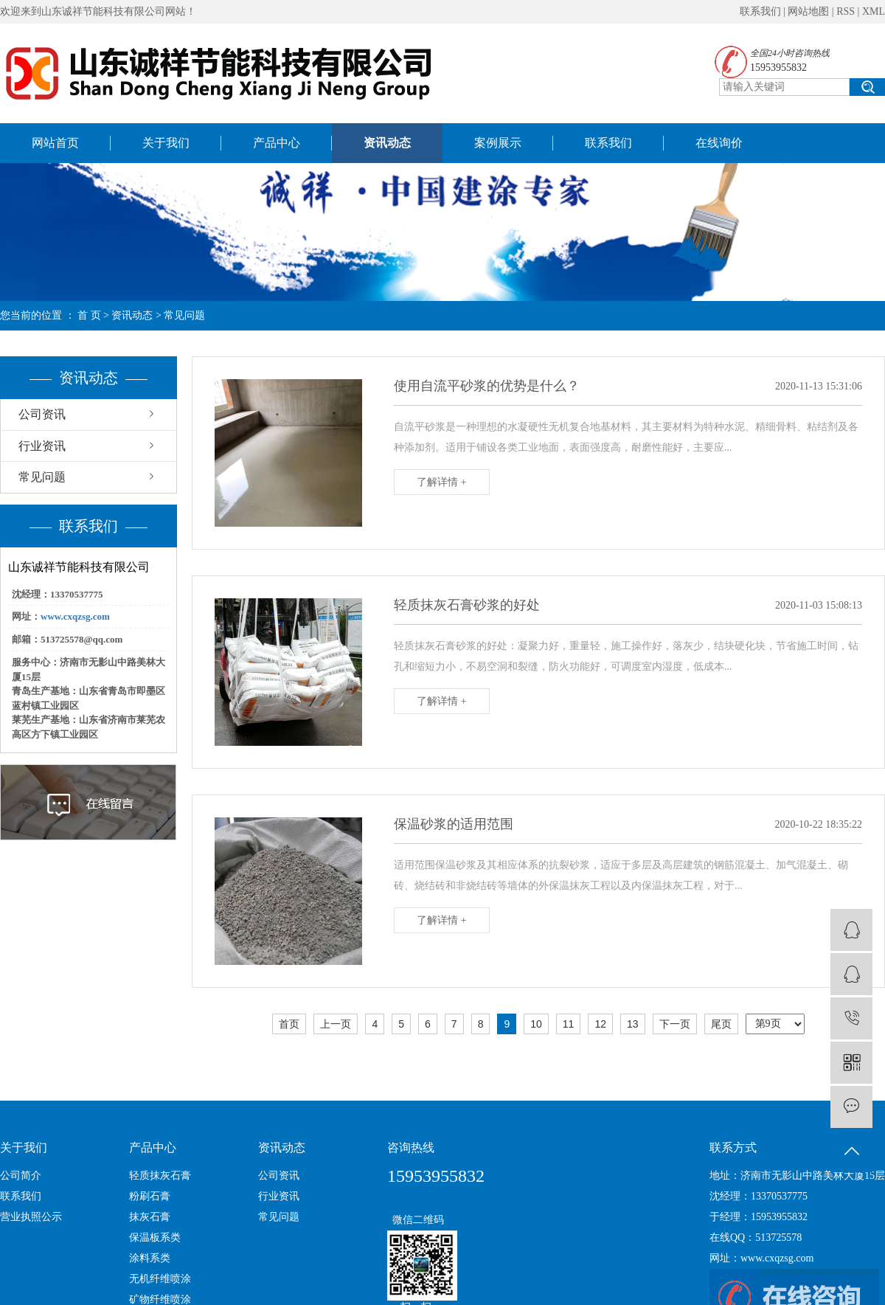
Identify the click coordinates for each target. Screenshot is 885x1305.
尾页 (721, 1024)
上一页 (335, 1024)
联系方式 (733, 1147)
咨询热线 (410, 1147)
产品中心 (276, 142)
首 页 (89, 315)
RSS (845, 11)
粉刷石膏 (149, 1196)
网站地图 (808, 11)
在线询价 (719, 142)
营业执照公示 (31, 1216)
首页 (289, 1024)
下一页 (674, 1024)
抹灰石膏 (149, 1216)
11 (569, 1024)
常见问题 (184, 315)
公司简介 (20, 1175)
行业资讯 (42, 446)
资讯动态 (387, 142)
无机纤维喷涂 (160, 1278)
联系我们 (760, 11)
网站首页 (55, 142)
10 (536, 1024)
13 (633, 1024)
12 (600, 1024)
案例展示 (497, 142)
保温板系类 (155, 1237)
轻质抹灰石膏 (160, 1175)
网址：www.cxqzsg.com (761, 1258)
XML (873, 11)
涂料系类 (149, 1258)
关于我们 (166, 142)
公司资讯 (42, 414)
